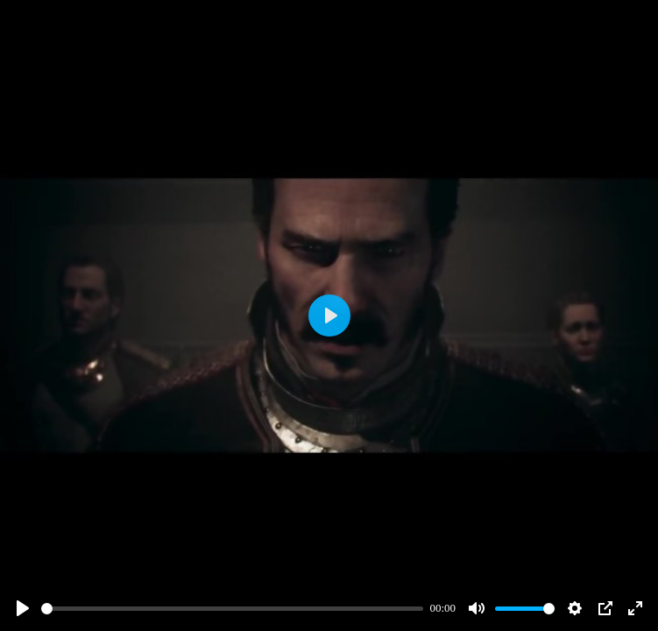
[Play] (23, 608)
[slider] (232, 608)
